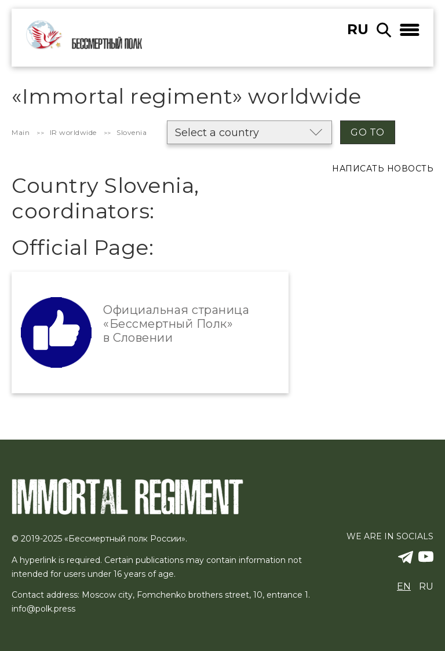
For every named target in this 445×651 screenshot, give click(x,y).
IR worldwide (73, 132)
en (404, 586)
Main (21, 132)
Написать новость (382, 168)
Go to (368, 132)
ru (358, 29)
